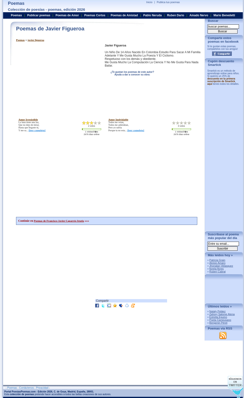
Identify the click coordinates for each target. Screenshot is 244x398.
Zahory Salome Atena (222, 314)
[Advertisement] (56, 77)
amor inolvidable (118, 119)
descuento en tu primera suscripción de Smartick (221, 80)
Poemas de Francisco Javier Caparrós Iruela (59, 220)
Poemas (20, 40)
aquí (209, 84)
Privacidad (42, 387)
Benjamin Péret (218, 322)
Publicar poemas (38, 15)
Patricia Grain (217, 260)
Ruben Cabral (217, 271)
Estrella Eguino (218, 317)
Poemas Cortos (94, 15)
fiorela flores (216, 268)
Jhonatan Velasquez (221, 265)
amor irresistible (28, 119)
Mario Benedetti (224, 15)
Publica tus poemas (168, 2)
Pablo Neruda (152, 15)
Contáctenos (26, 387)
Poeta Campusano (220, 319)
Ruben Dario (175, 15)
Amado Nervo (198, 15)
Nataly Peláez (217, 311)
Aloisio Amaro (217, 263)
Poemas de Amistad (124, 15)
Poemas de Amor (67, 15)
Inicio (149, 2)
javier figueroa (36, 40)
